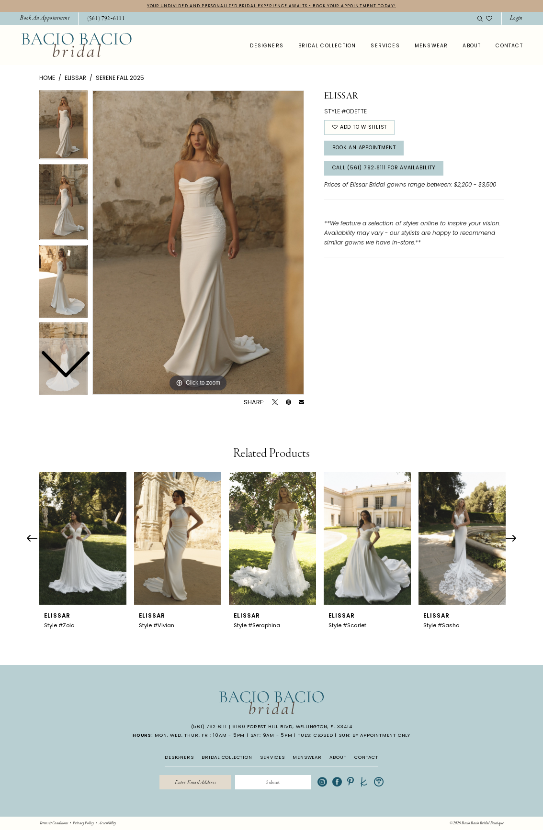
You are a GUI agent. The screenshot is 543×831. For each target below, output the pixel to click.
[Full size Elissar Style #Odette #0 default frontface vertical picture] (198, 243)
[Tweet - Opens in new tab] (275, 402)
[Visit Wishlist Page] (489, 19)
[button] (516, 18)
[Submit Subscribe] (275, 783)
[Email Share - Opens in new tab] (301, 402)
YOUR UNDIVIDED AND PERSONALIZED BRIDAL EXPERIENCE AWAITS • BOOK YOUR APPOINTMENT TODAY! (272, 6)
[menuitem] (45, 18)
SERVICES (272, 757)
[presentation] (82, 539)
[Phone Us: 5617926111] (105, 19)
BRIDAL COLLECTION (227, 757)
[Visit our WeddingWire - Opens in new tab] (383, 783)
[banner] (77, 45)
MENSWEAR (307, 757)
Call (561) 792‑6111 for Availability (388, 171)
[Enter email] (193, 783)
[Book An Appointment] (45, 18)
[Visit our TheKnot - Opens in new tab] (368, 783)
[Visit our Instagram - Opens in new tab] (326, 783)
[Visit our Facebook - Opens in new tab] (341, 783)
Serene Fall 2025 (120, 78)
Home (47, 78)
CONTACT (366, 757)
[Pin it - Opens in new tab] (288, 402)
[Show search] (480, 19)
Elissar (75, 78)
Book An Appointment (367, 150)
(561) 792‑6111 (209, 727)
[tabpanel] (198, 243)
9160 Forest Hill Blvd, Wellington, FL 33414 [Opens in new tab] (292, 727)
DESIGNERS (179, 757)
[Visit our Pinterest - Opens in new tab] (354, 783)
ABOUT (337, 757)
